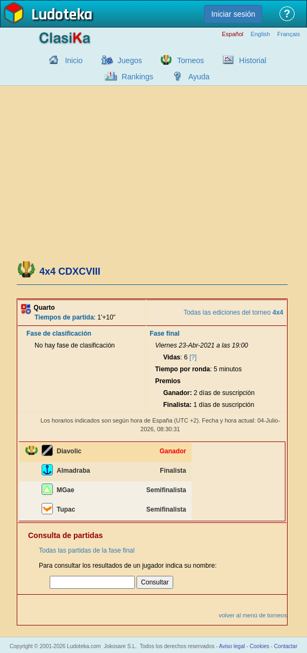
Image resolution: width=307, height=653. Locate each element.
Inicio (74, 60)
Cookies (259, 646)
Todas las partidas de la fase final (86, 550)
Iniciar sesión (233, 14)
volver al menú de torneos (253, 615)
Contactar (285, 646)
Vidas (171, 357)
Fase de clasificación (58, 333)
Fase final (164, 333)
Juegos (130, 60)
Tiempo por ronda (182, 369)
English (260, 34)
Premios (167, 381)
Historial (253, 60)
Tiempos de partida (64, 317)
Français (288, 34)
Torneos (190, 60)
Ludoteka (61, 15)
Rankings (137, 76)
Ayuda (198, 76)
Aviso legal (232, 646)
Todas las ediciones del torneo (233, 312)
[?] (192, 357)
